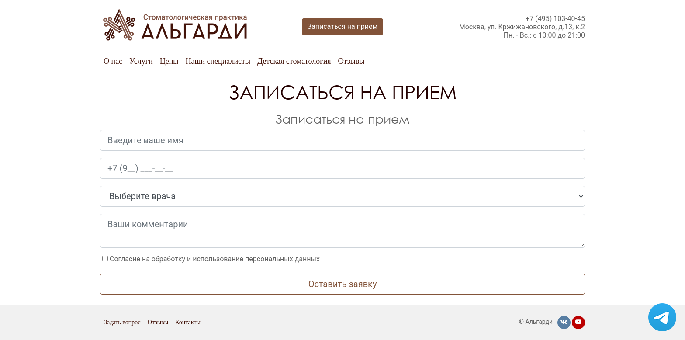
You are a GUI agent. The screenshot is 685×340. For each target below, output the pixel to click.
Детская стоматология (294, 61)
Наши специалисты (217, 61)
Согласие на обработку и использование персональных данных (215, 259)
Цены (169, 61)
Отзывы (351, 61)
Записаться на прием (343, 26)
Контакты (188, 322)
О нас (113, 61)
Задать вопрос (122, 322)
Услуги (141, 61)
